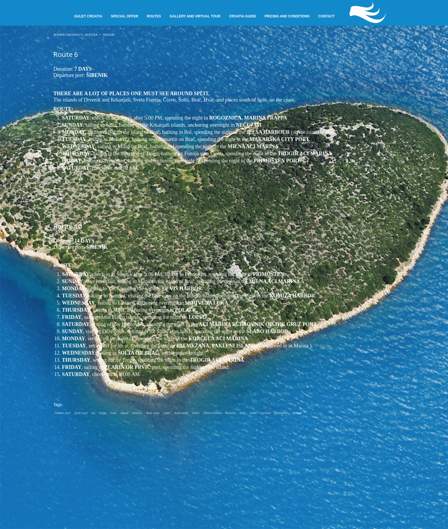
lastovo (137, 413)
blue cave (153, 413)
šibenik (297, 413)
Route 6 (65, 54)
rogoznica (98, 206)
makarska (81, 206)
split (139, 206)
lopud (124, 413)
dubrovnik (181, 413)
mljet (167, 413)
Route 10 (67, 226)
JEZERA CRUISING (66, 34)
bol (57, 206)
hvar (114, 413)
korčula (265, 413)
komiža (231, 413)
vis (93, 413)
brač (149, 206)
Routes (91, 34)
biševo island (212, 413)
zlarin (195, 413)
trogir (66, 206)
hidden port (63, 413)
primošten (173, 206)
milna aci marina (120, 206)
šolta (159, 206)
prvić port (81, 413)
